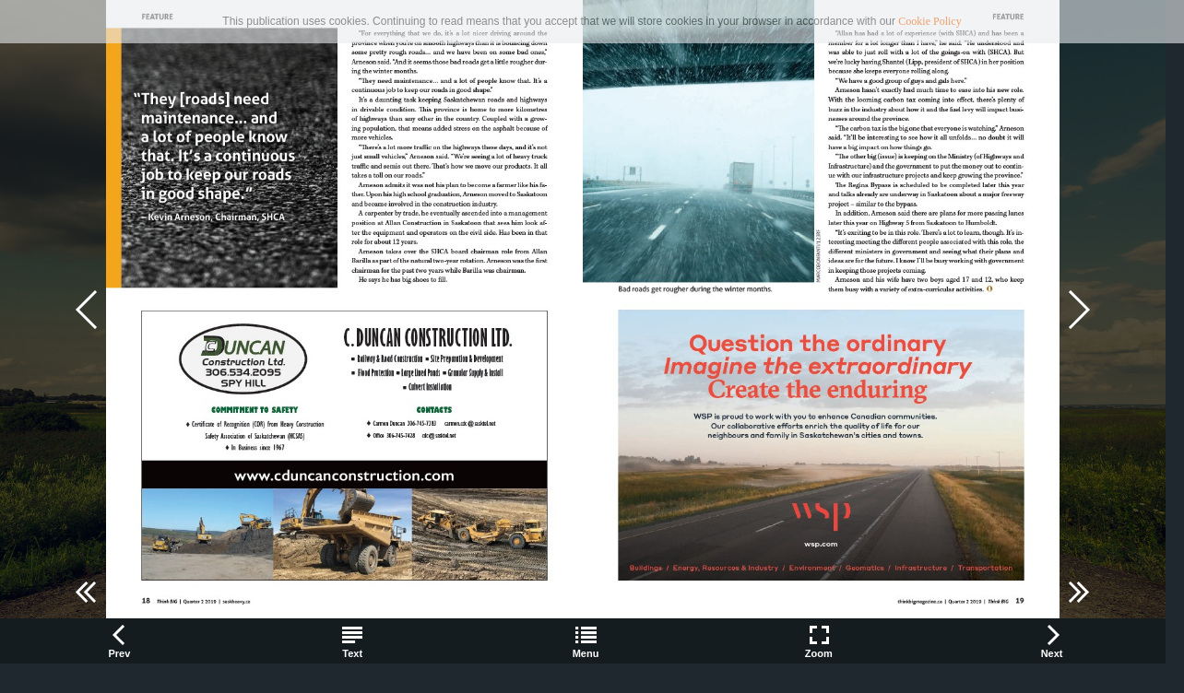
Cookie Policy (929, 21)
